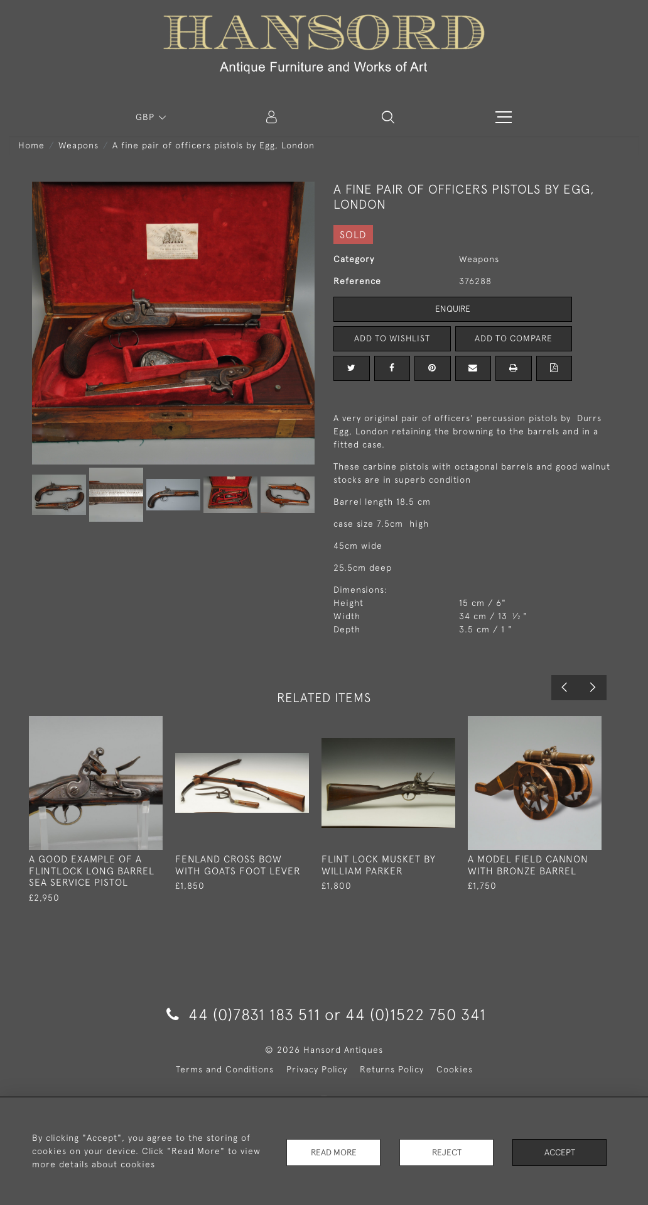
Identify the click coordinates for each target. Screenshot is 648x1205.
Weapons (78, 145)
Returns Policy (392, 1069)
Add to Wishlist (392, 338)
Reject (446, 1151)
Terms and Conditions (225, 1069)
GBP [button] (147, 117)
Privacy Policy (316, 1069)
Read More (333, 1151)
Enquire (452, 309)
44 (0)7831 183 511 (243, 1014)
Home (31, 145)
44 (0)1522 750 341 (415, 1014)
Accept (560, 1151)
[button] (388, 116)
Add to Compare (513, 338)
